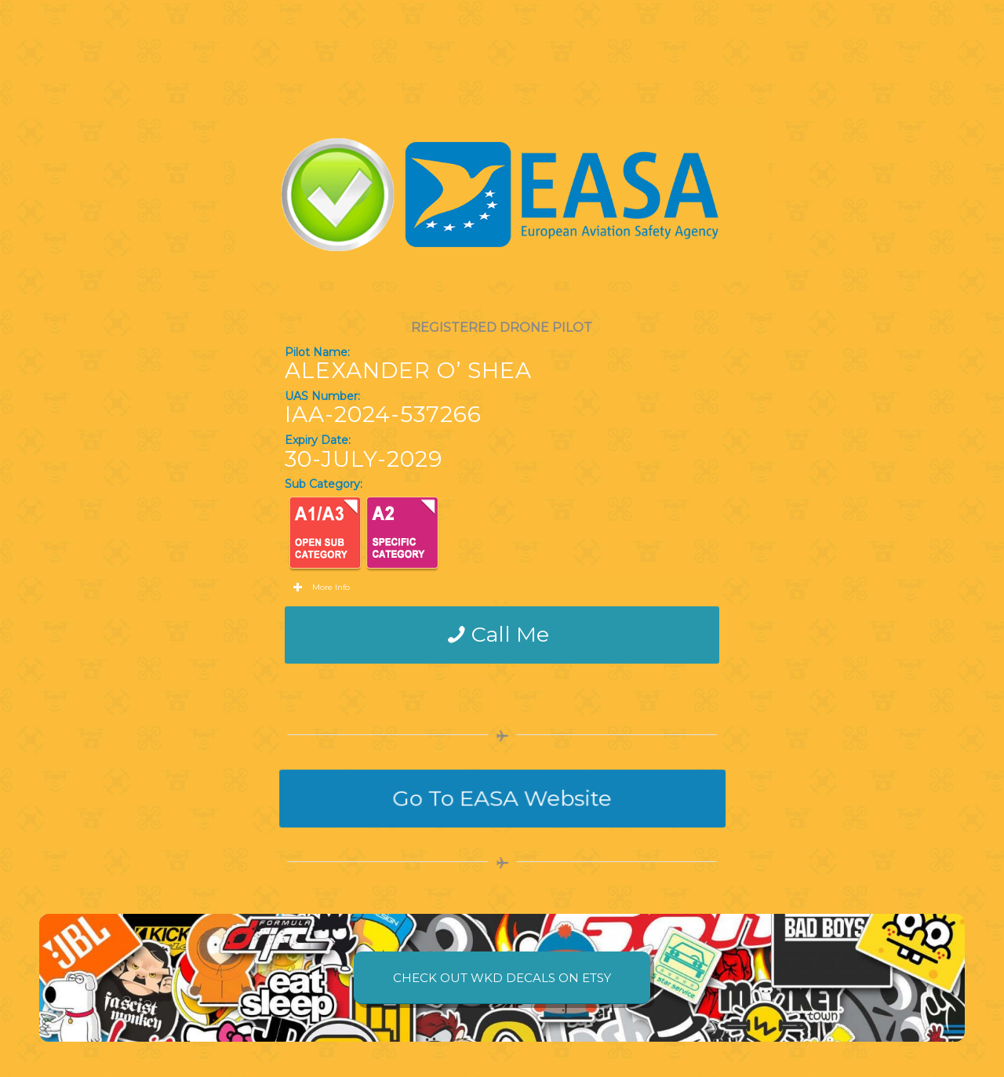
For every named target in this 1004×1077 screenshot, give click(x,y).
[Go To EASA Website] (502, 798)
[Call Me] (502, 634)
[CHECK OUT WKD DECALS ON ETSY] (502, 977)
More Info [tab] (321, 588)
